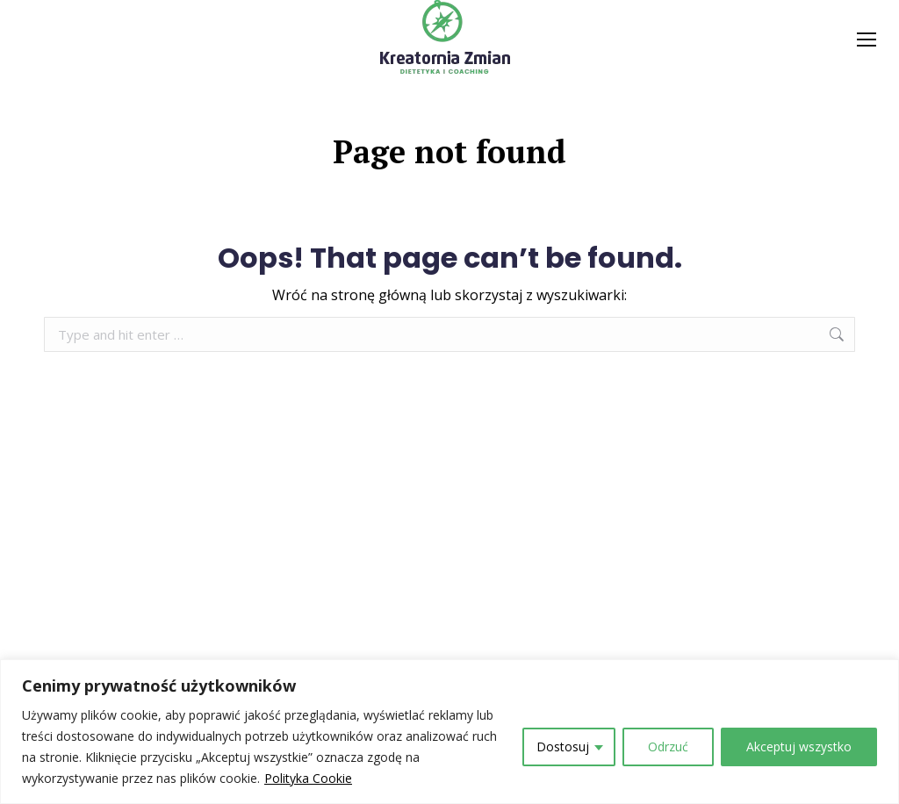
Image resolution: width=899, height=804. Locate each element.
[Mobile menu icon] (866, 39)
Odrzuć (668, 746)
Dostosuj (562, 746)
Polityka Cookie (308, 778)
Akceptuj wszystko (799, 746)
